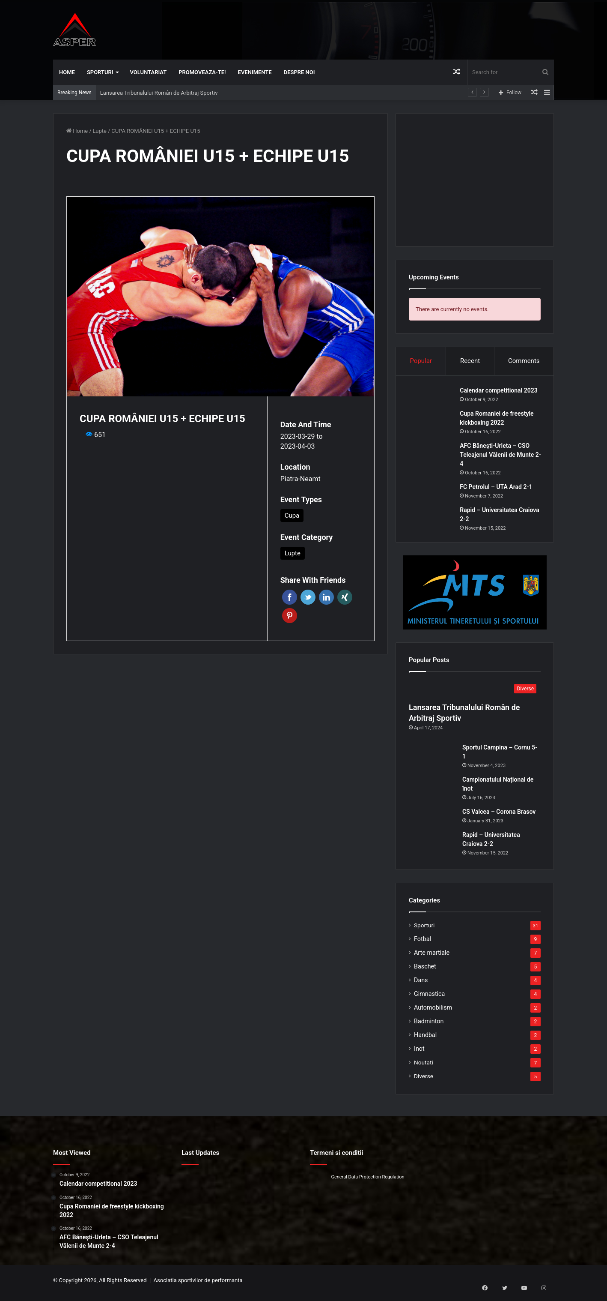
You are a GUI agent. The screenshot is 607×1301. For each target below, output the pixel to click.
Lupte (100, 131)
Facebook (289, 597)
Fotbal (422, 944)
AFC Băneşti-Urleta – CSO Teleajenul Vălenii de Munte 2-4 (499, 457)
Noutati (423, 1067)
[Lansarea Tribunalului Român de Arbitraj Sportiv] (475, 694)
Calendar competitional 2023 (501, 393)
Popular (421, 361)
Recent (470, 361)
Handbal (425, 1040)
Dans (421, 985)
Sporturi (100, 72)
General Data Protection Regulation (367, 1182)
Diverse (423, 1081)
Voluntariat (148, 72)
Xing (344, 597)
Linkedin (326, 597)
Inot (419, 1053)
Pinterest (289, 615)
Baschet (425, 971)
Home (67, 72)
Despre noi (299, 72)
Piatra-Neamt (300, 479)
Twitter (308, 597)
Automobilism (433, 1012)
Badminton (428, 1026)
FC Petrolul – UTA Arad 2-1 (498, 489)
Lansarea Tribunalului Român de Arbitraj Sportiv (159, 93)
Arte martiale (431, 957)
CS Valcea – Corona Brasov (499, 816)
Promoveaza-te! (202, 72)
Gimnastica (429, 998)
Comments (524, 361)
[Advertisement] (389, 28)
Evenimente (255, 72)
